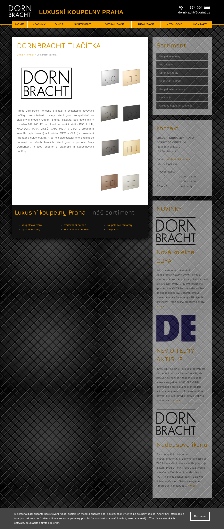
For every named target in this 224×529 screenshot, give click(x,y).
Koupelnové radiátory (172, 89)
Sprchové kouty (168, 72)
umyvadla (113, 229)
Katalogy (174, 24)
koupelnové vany (32, 225)
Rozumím (200, 516)
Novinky (39, 24)
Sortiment (82, 24)
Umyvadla (165, 97)
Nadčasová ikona (181, 444)
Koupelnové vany (169, 56)
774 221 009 (199, 8)
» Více (160, 306)
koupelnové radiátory (120, 225)
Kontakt (200, 24)
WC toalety (166, 64)
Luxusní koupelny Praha (50, 212)
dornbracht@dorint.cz (194, 12)
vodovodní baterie (75, 225)
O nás (58, 24)
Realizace (146, 24)
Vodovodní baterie (170, 81)
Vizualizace (114, 24)
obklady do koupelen (76, 229)
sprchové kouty (31, 229)
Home (19, 24)
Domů (20, 55)
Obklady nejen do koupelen (176, 105)
